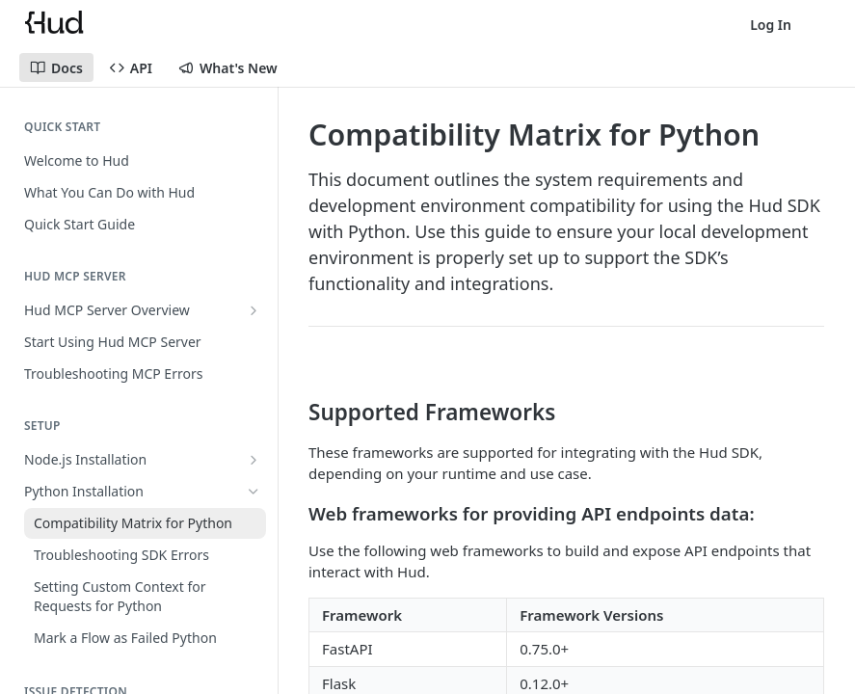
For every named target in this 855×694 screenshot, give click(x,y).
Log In (770, 24)
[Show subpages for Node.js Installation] (253, 459)
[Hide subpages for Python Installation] (253, 491)
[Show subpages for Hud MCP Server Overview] (253, 310)
